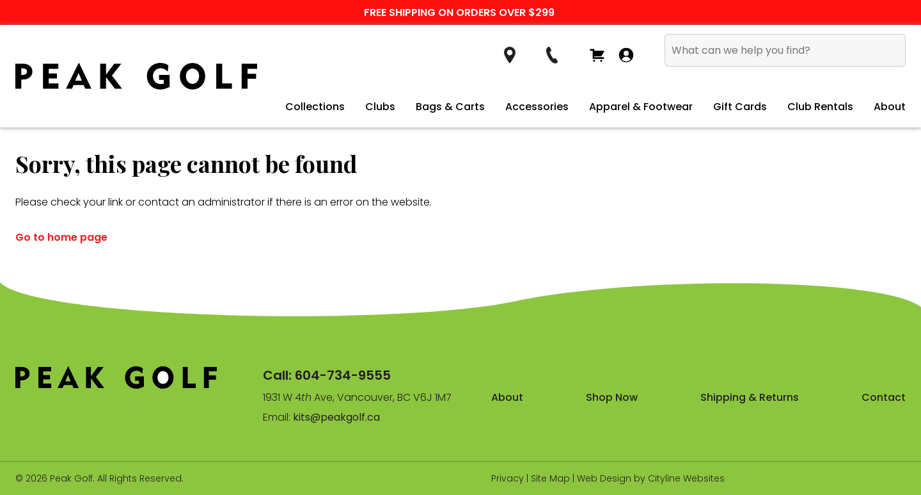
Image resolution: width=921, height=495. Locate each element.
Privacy (507, 478)
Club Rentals (820, 106)
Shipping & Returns (749, 397)
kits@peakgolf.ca (336, 417)
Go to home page (61, 237)
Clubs (380, 106)
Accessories (537, 106)
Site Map (550, 478)
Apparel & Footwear (641, 106)
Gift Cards (740, 106)
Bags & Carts (450, 106)
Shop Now (612, 397)
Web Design (604, 478)
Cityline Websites (686, 478)
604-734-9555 (343, 375)
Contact (884, 397)
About (890, 106)
